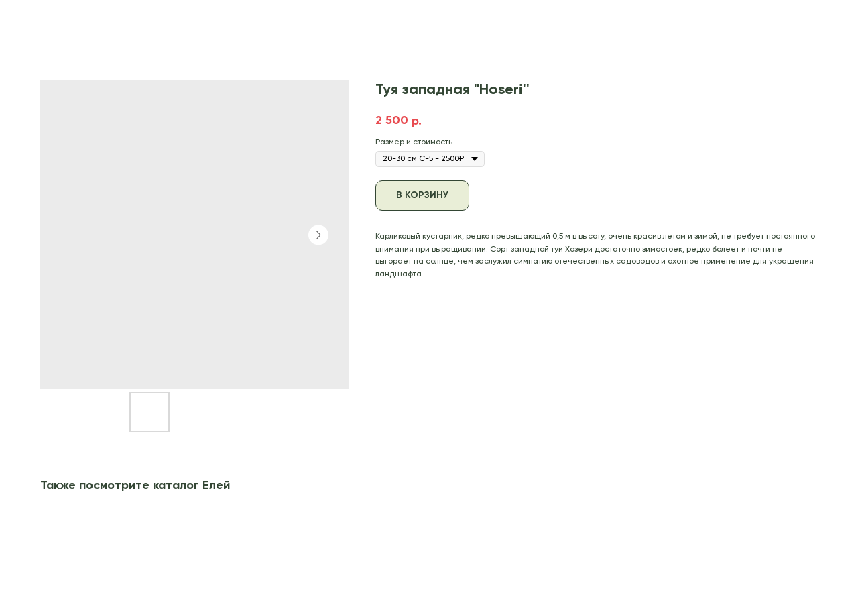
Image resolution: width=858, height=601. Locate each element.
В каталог (41, 19)
